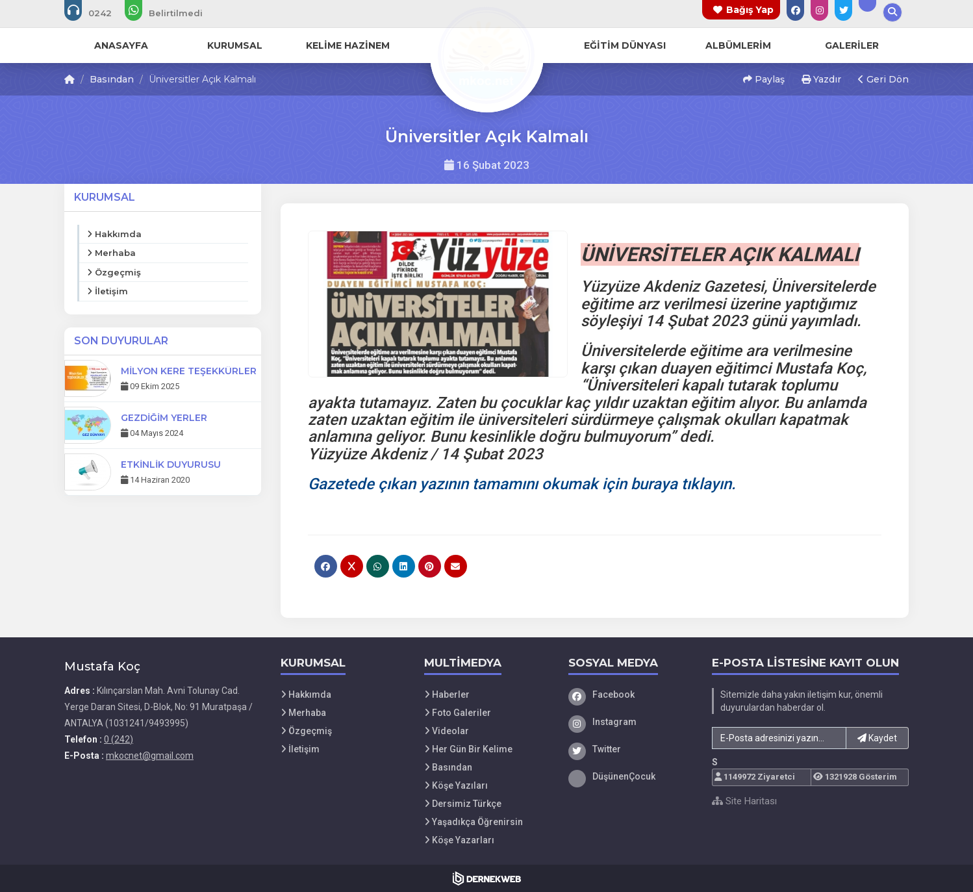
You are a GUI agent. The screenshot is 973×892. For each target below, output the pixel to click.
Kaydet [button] (877, 738)
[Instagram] (630, 721)
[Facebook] (630, 694)
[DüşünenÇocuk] (630, 776)
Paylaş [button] (764, 79)
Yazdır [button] (821, 79)
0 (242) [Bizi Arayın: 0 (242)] (118, 739)
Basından (112, 79)
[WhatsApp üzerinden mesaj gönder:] (172, 13)
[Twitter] (630, 749)
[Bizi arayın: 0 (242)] (97, 13)
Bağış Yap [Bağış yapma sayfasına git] (750, 10)
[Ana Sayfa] (486, 54)
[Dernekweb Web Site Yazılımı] (486, 878)
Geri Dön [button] (883, 79)
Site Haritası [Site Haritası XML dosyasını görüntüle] (744, 801)
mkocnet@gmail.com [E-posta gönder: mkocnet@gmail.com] (150, 755)
